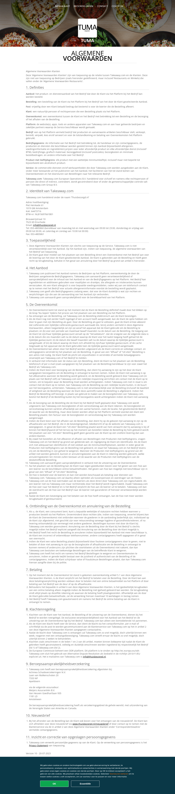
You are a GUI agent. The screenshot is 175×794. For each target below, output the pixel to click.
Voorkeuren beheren (119, 774)
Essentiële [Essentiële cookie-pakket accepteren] (85, 783)
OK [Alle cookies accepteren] (54, 783)
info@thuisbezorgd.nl (44, 225)
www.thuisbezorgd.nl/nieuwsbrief (90, 723)
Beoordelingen (83, 6)
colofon (117, 6)
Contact (102, 6)
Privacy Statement (38, 745)
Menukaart (62, 6)
